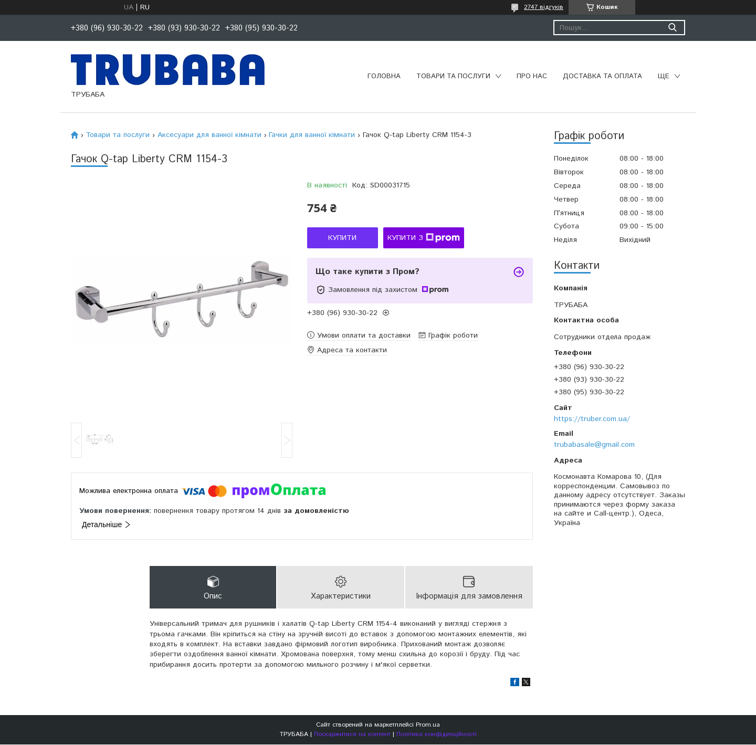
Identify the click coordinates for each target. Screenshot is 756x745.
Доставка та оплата (602, 76)
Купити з (423, 238)
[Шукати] (672, 27)
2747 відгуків (543, 7)
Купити (342, 238)
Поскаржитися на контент (352, 734)
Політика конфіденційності (436, 734)
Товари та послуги (453, 76)
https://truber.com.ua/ (592, 419)
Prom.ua (428, 725)
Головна (384, 76)
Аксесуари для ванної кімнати (209, 135)
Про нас (532, 76)
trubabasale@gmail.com (594, 444)
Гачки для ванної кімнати (312, 135)
